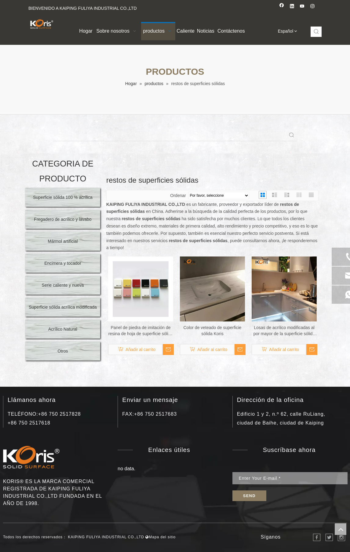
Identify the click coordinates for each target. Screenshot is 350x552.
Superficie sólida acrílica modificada (63, 307)
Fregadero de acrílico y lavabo (62, 219)
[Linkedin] (292, 7)
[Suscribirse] (249, 495)
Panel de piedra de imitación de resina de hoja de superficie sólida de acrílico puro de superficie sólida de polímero (140, 331)
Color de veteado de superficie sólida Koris (213, 330)
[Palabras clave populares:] (316, 32)
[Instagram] (312, 7)
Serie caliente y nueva (63, 285)
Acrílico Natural (62, 329)
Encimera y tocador (62, 263)
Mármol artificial (63, 241)
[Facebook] (282, 7)
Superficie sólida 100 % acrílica (63, 197)
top (340, 529)
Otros (62, 351)
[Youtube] (302, 7)
